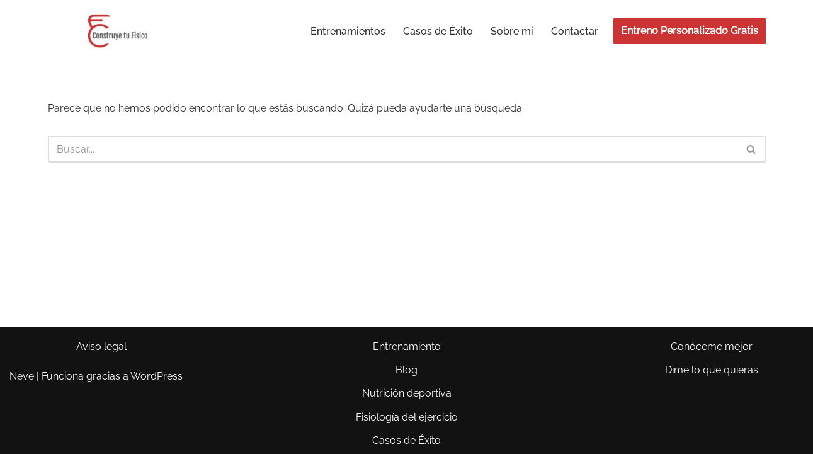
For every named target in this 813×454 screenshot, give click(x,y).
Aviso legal (101, 346)
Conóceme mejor (712, 346)
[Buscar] (392, 149)
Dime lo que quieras (711, 370)
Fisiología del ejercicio (407, 417)
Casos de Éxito (438, 31)
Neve (21, 376)
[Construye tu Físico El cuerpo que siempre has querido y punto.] (116, 30)
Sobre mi (512, 31)
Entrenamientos (347, 31)
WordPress (156, 376)
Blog (406, 370)
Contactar (574, 31)
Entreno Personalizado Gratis (689, 31)
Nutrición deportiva (407, 393)
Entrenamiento (407, 346)
